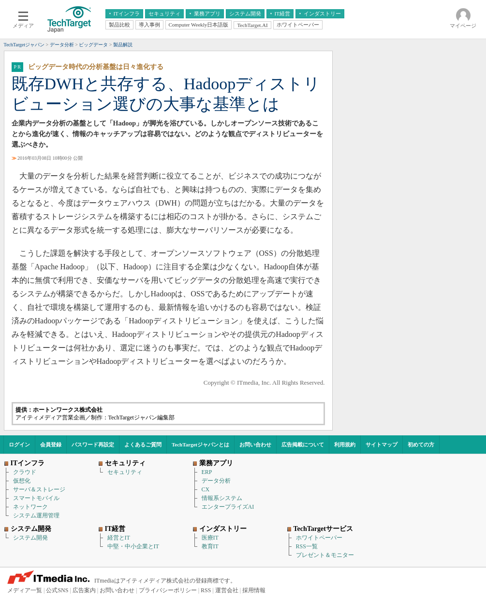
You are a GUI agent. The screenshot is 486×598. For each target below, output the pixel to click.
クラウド (24, 472)
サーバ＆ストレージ (39, 489)
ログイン (19, 444)
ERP (207, 472)
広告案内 (84, 590)
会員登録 (50, 444)
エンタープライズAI (228, 506)
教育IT (210, 546)
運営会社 (226, 590)
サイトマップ (382, 444)
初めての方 (421, 444)
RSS (206, 590)
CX (206, 489)
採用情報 (253, 590)
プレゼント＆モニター (325, 555)
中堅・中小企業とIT (133, 546)
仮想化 (21, 480)
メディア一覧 (24, 590)
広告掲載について (302, 444)
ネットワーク (30, 506)
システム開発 (30, 537)
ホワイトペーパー (319, 537)
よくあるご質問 (143, 444)
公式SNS (57, 590)
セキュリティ (124, 472)
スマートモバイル (36, 498)
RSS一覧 (307, 546)
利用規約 (344, 444)
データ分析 (216, 480)
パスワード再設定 (93, 444)
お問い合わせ (255, 444)
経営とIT (118, 537)
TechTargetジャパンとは (200, 444)
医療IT (210, 537)
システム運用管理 (36, 515)
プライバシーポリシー (168, 590)
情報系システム (222, 498)
